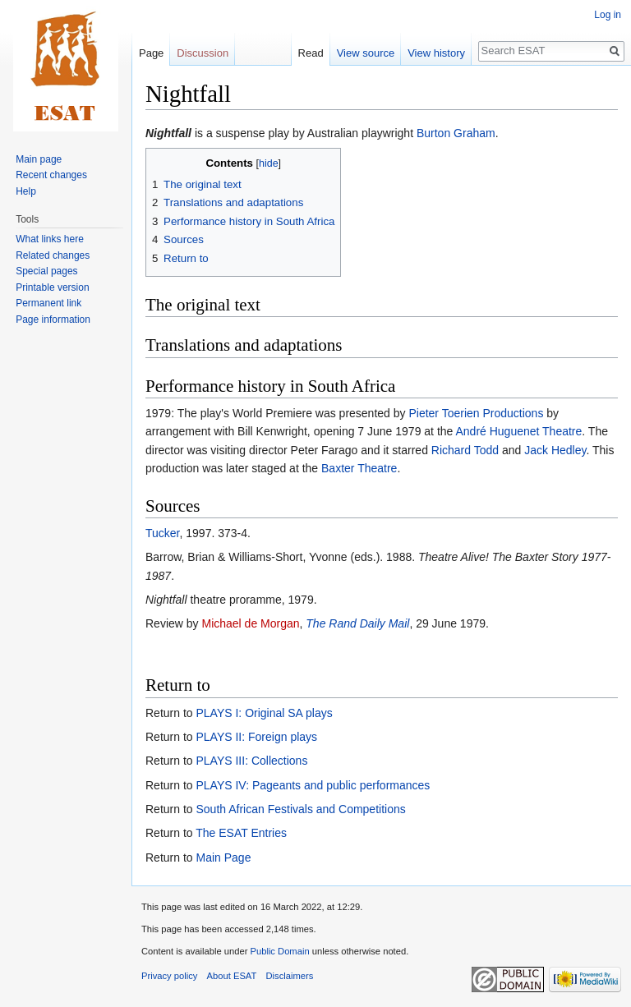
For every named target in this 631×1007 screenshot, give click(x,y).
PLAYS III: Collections (251, 760)
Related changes (53, 255)
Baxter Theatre (359, 468)
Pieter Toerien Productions (475, 413)
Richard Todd (465, 450)
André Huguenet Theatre (518, 431)
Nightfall (168, 133)
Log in (607, 15)
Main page (39, 159)
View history (436, 53)
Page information (53, 319)
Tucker (162, 533)
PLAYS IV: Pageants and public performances (313, 785)
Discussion (202, 53)
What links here (50, 239)
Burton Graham (456, 133)
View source (366, 53)
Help (26, 191)
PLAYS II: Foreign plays (256, 736)
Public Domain (279, 951)
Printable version (52, 287)
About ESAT (232, 976)
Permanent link (48, 303)
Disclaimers (290, 976)
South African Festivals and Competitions (300, 809)
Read (311, 53)
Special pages (46, 271)
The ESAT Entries (241, 832)
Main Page (223, 857)
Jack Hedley (555, 450)
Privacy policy (169, 976)
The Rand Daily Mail (357, 623)
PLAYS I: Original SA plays (264, 713)
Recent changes (51, 175)
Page (151, 53)
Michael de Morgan (250, 623)
